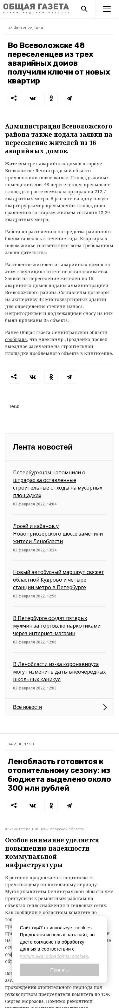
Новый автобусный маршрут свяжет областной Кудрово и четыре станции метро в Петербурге (58, 580)
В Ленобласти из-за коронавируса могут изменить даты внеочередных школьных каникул (59, 672)
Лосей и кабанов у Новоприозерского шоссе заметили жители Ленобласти (58, 534)
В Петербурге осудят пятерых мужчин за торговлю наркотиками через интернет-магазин (57, 626)
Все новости (27, 707)
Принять (59, 969)
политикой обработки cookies (54, 956)
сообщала (16, 339)
